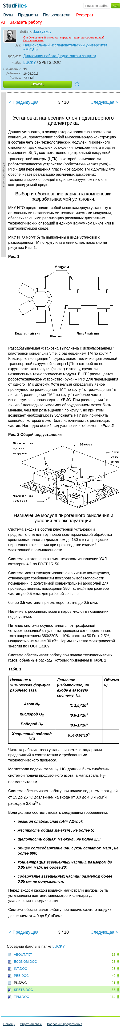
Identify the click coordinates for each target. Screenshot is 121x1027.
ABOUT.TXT (23, 954)
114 (112, 997)
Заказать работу (26, 22)
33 (113, 990)
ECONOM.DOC (25, 961)
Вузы (8, 15)
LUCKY (29, 63)
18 (113, 954)
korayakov (42, 32)
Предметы (28, 15)
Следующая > (104, 102)
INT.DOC (20, 968)
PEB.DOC (21, 976)
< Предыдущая (24, 102)
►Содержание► (4, 174)
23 (113, 961)
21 (113, 983)
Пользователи (56, 15)
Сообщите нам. (33, 40)
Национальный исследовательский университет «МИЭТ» (65, 47)
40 (113, 976)
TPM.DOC (21, 997)
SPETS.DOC (23, 990)
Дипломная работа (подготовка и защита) (59, 56)
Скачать (37, 84)
